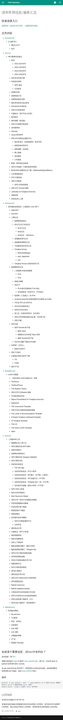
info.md (7, 53)
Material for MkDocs (14, 717)
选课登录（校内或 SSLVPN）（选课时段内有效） (20, 26)
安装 (42, 661)
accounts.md (9, 38)
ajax (19, 711)
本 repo (14, 661)
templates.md (10, 371)
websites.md (10, 607)
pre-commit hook (31, 661)
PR (13, 657)
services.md (9, 203)
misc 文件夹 (26, 671)
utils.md (8, 436)
